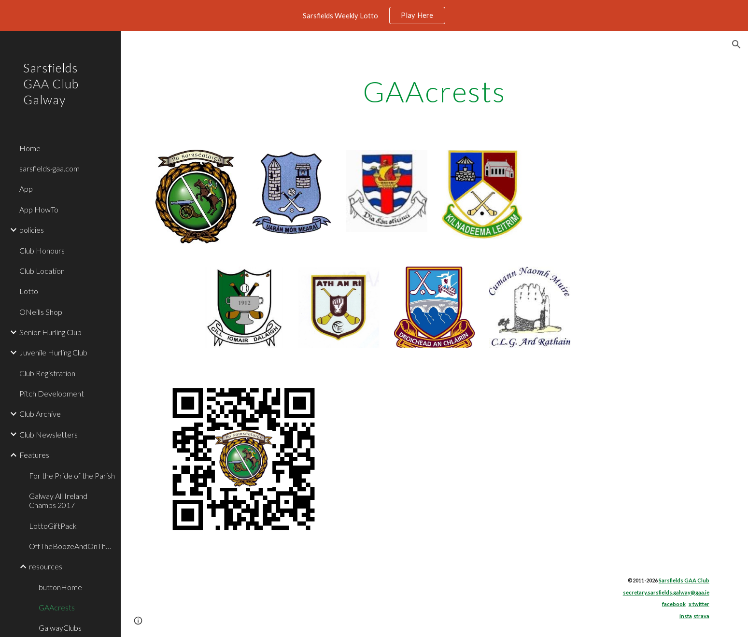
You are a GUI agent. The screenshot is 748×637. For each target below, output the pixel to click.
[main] (434, 91)
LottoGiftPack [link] (53, 525)
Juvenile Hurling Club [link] (53, 352)
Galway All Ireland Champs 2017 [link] (58, 500)
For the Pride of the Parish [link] (72, 475)
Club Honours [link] (42, 250)
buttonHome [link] (60, 587)
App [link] (26, 188)
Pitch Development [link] (51, 393)
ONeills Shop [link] (40, 311)
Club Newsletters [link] (48, 434)
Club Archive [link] (40, 413)
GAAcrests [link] (57, 607)
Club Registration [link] (47, 373)
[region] (374, 15)
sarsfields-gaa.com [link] (49, 168)
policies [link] (31, 229)
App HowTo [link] (38, 209)
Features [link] (34, 454)
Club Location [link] (42, 270)
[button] (736, 44)
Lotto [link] (28, 291)
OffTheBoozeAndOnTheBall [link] (72, 546)
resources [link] (45, 566)
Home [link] (30, 148)
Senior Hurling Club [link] (50, 332)
